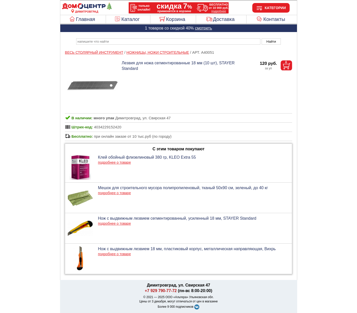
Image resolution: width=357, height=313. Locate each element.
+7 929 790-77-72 (161, 291)
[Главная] (87, 9)
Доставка (224, 19)
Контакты (274, 19)
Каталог (130, 19)
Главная (85, 19)
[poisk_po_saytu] (168, 41)
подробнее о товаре (114, 162)
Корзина (175, 19)
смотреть (203, 28)
